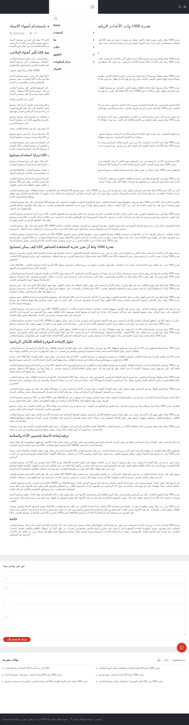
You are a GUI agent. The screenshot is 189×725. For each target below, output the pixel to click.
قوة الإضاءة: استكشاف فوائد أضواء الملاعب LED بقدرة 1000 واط (129, 668)
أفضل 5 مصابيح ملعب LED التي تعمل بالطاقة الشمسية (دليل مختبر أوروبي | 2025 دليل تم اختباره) (27, 668)
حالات (166, 660)
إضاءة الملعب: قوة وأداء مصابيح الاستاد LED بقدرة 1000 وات (33, 674)
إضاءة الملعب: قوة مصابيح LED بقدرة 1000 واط (121, 674)
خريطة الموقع (87, 719)
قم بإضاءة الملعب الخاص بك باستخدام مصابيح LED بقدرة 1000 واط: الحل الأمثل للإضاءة (46, 681)
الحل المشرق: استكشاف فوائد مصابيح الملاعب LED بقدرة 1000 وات (130, 681)
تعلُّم (158, 660)
